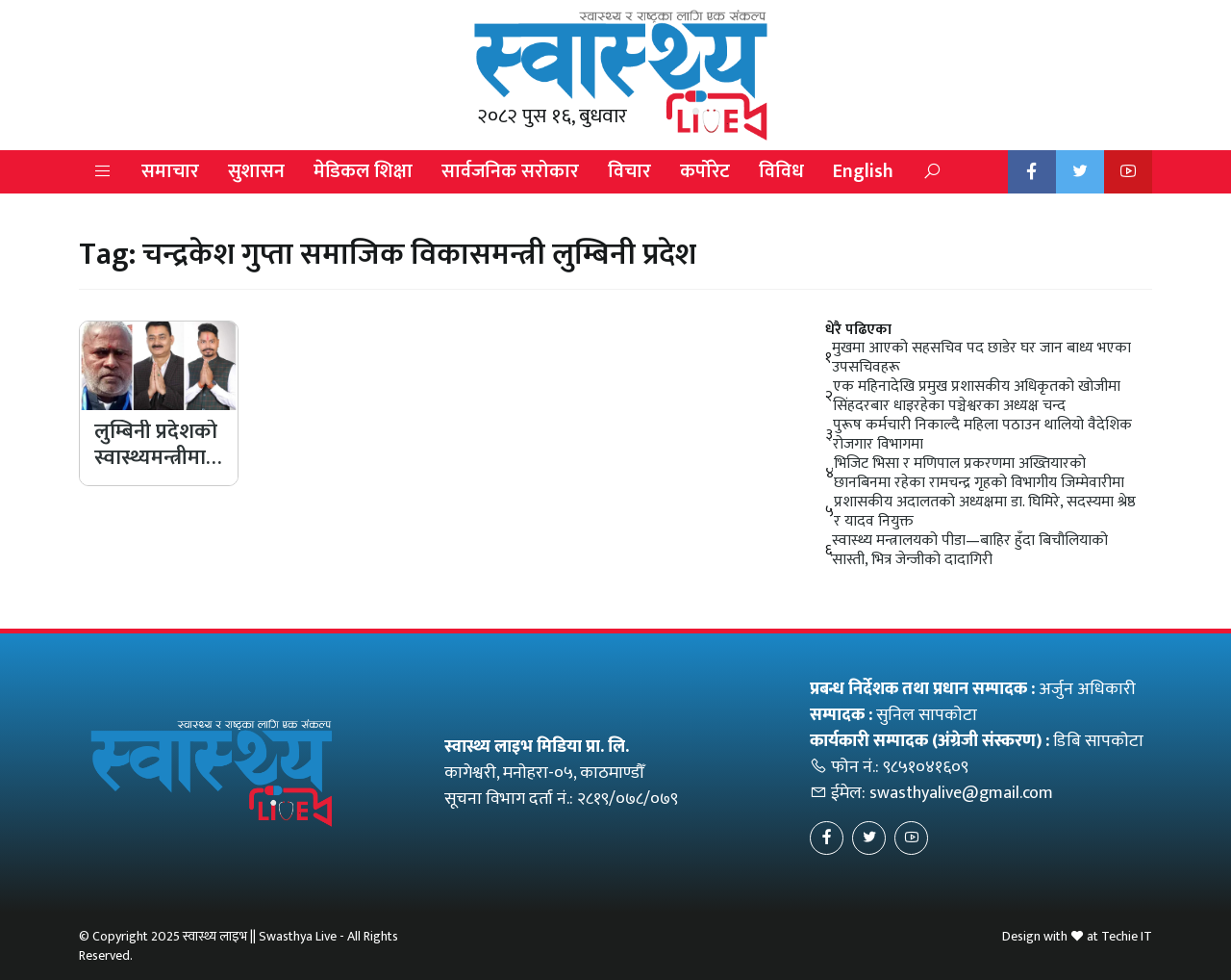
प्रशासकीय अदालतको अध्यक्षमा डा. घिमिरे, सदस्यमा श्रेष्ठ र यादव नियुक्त (985, 512)
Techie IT (1126, 936)
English (863, 171)
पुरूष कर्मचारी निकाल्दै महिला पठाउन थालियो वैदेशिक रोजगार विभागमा (982, 435)
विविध (781, 171)
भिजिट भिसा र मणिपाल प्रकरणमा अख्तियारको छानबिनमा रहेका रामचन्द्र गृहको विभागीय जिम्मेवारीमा (979, 473)
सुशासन (256, 171)
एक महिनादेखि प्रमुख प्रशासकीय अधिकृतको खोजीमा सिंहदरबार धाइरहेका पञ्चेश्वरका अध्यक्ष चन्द (976, 396)
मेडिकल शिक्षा (363, 171)
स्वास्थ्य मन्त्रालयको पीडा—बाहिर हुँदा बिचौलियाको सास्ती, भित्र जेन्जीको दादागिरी (970, 550)
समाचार (170, 171)
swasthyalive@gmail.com (961, 793)
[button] (103, 171)
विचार (629, 171)
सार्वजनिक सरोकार (510, 171)
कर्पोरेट (705, 171)
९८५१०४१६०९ (925, 767)
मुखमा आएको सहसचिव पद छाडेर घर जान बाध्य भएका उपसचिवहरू (981, 358)
